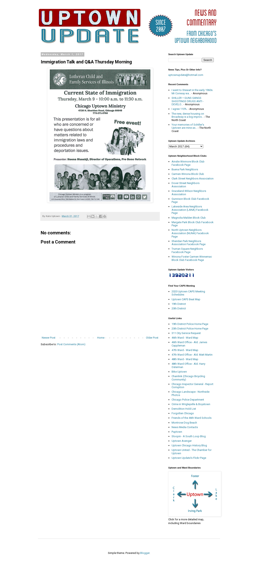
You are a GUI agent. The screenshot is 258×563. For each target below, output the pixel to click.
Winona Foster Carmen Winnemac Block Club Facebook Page (192, 258)
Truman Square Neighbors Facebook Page (187, 250)
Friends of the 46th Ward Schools (191, 417)
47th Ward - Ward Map (185, 350)
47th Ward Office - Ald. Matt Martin (192, 354)
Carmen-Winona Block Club (188, 174)
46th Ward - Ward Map (185, 337)
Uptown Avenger (182, 440)
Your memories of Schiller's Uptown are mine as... (188, 126)
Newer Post (48, 337)
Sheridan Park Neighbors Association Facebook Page (188, 243)
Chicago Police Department (188, 399)
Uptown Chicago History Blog (189, 445)
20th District (179, 308)
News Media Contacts (185, 427)
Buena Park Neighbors (185, 169)
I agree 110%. (179, 108)
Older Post (152, 337)
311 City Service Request (186, 333)
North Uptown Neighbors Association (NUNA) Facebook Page (190, 233)
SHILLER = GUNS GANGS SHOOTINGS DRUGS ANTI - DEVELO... (188, 101)
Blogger (144, 553)
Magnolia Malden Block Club (189, 217)
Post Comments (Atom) (71, 344)
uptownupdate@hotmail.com (185, 74)
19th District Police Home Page (190, 324)
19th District (179, 303)
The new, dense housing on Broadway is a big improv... (188, 115)
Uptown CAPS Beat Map (186, 299)
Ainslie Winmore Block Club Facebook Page (188, 163)
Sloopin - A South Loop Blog (189, 436)
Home (100, 337)
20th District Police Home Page (190, 328)
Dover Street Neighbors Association (185, 185)
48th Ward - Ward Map (185, 359)
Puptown (177, 431)
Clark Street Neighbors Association (193, 178)
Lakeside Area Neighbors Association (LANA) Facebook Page (190, 209)
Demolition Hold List (184, 408)
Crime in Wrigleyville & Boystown (191, 404)
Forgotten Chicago (183, 413)
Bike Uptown (179, 371)
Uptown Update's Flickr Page (189, 457)
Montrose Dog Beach (184, 422)
